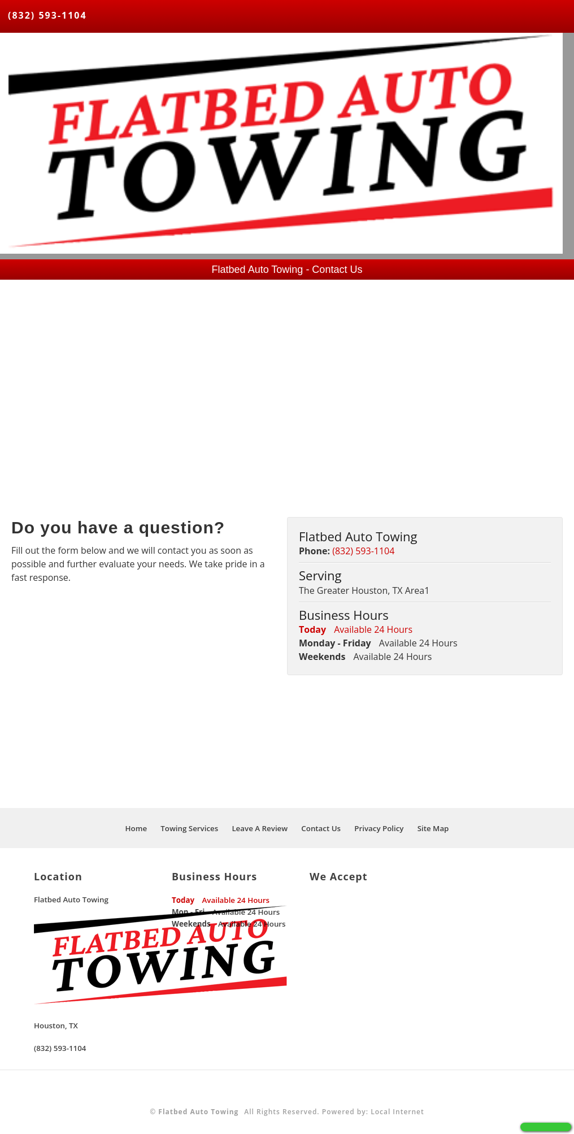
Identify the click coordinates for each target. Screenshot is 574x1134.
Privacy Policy (378, 828)
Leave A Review (260, 828)
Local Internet (397, 1111)
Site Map (433, 828)
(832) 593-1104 (47, 15)
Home (136, 828)
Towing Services (189, 828)
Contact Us (321, 828)
